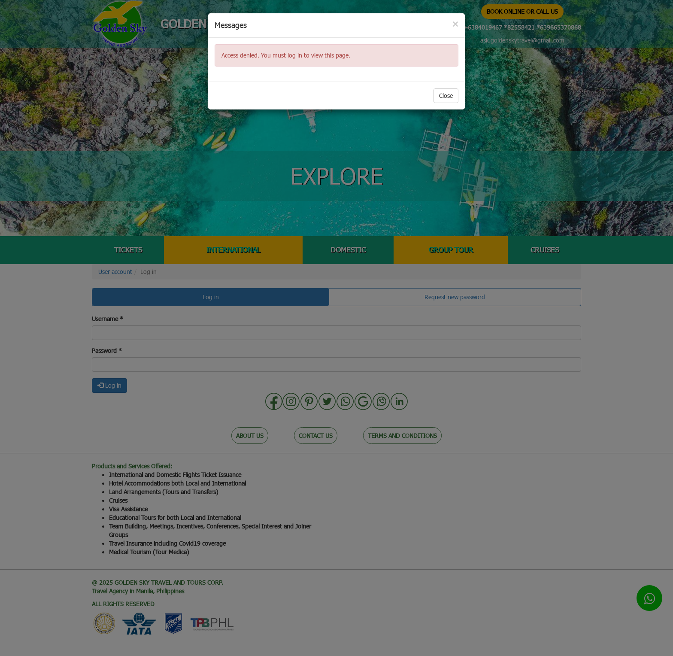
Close (446, 95)
